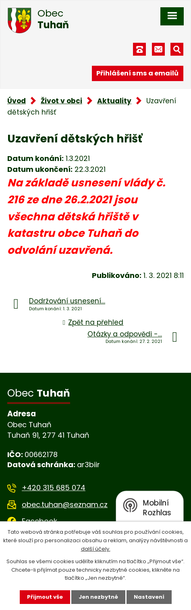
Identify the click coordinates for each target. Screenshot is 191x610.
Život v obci (61, 101)
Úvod (16, 101)
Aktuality (114, 101)
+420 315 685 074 (53, 488)
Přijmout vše (45, 597)
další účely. (95, 549)
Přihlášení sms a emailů (137, 73)
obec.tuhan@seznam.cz (65, 504)
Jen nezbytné (98, 597)
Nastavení (149, 597)
